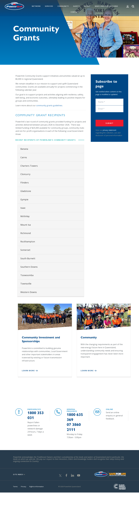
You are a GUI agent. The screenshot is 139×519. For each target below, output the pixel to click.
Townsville (25, 283)
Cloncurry (25, 174)
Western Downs (28, 292)
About (87, 6)
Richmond (25, 233)
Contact (75, 12)
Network (36, 6)
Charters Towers (29, 165)
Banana (24, 148)
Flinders (24, 182)
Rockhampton (27, 241)
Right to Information (36, 485)
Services (49, 6)
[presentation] (110, 116)
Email (95, 105)
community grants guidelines (49, 105)
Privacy (23, 485)
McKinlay (25, 216)
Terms (15, 485)
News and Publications (106, 6)
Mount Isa (25, 224)
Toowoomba (26, 275)
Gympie (24, 199)
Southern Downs (29, 266)
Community (63, 6)
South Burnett (27, 258)
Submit (109, 123)
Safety (76, 6)
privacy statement (109, 130)
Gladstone (25, 191)
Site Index (18, 473)
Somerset (25, 249)
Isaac (23, 207)
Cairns (23, 157)
